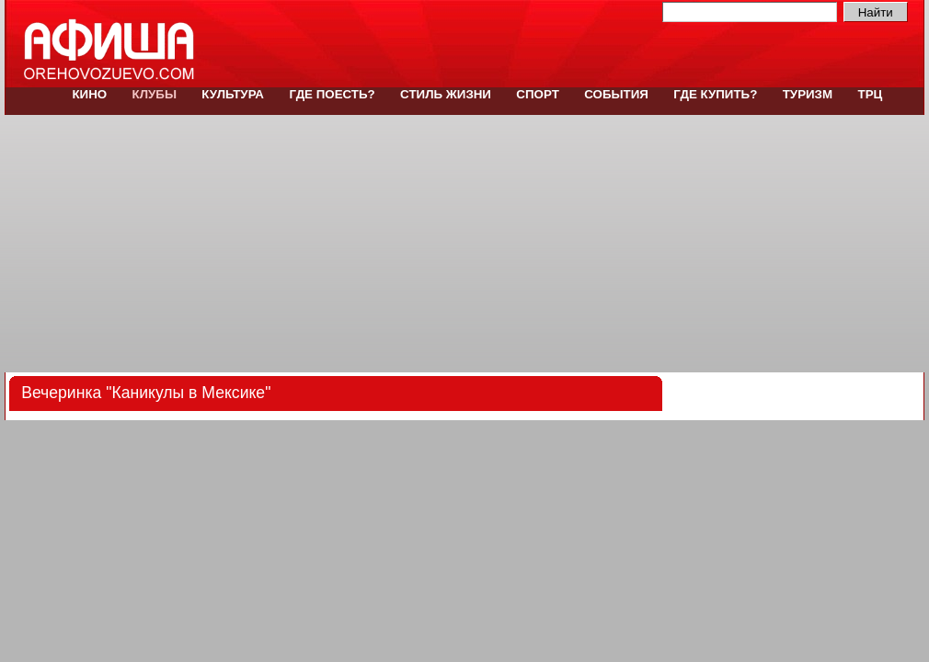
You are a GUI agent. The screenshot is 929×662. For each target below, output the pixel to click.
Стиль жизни (445, 94)
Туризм (807, 94)
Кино (89, 94)
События (616, 94)
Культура (233, 94)
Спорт (538, 94)
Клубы (154, 94)
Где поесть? (332, 94)
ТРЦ (868, 94)
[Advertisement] (464, 243)
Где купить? (716, 94)
